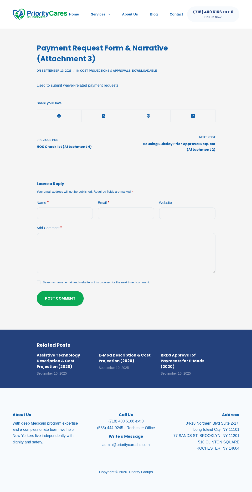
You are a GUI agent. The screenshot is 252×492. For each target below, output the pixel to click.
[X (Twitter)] (104, 116)
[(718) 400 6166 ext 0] (213, 14)
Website (165, 203)
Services (101, 14)
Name (43, 203)
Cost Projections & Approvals (105, 70)
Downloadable (144, 70)
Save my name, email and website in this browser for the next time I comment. (96, 282)
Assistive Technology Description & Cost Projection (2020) (58, 360)
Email (103, 203)
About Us (130, 14)
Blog (154, 14)
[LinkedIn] (193, 116)
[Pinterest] (148, 116)
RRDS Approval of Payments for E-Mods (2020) (182, 360)
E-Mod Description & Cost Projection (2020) (125, 358)
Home (74, 14)
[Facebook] (59, 116)
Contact (176, 14)
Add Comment (49, 228)
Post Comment (60, 298)
